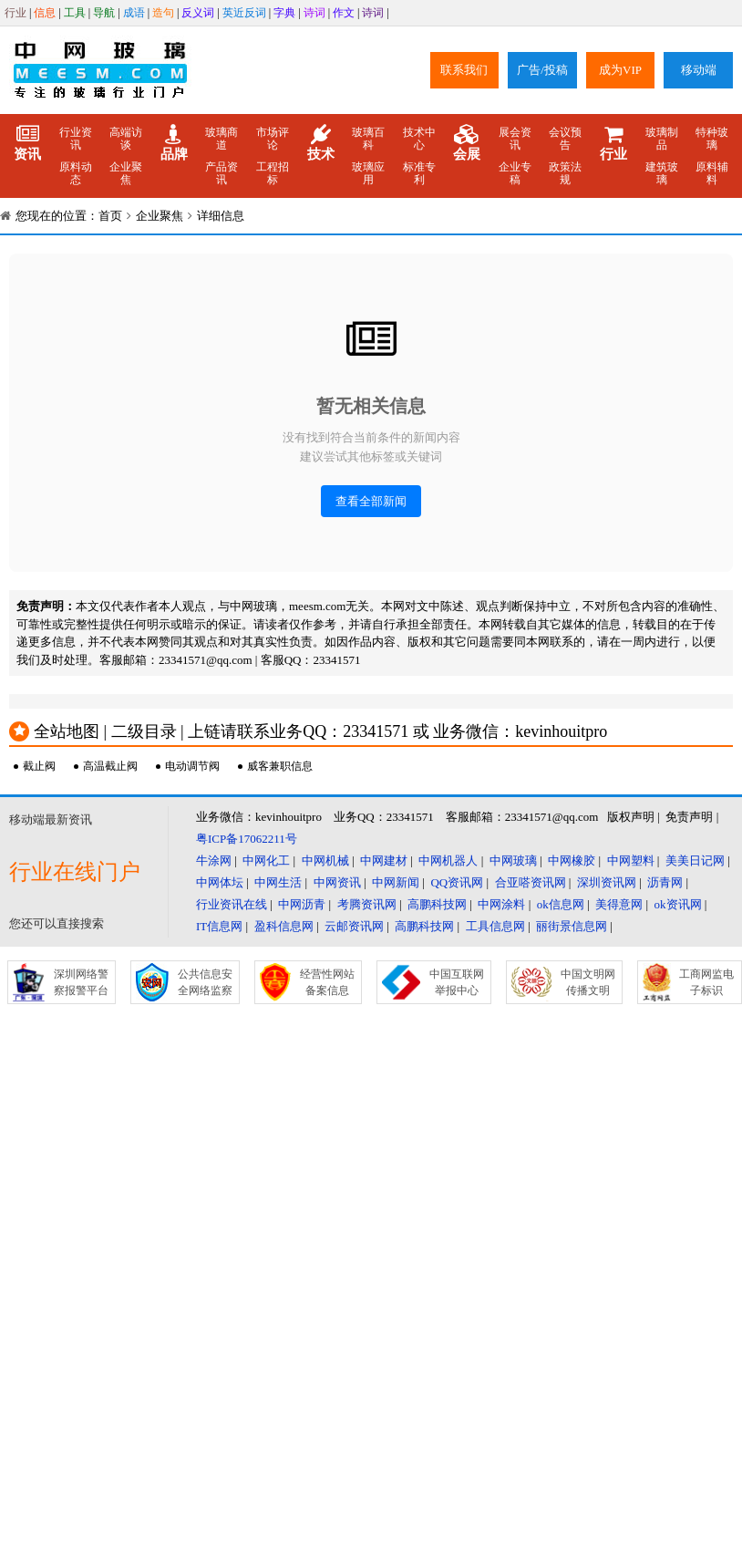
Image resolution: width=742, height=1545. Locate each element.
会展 (466, 143)
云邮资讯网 (354, 926)
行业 (15, 12)
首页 (110, 216)
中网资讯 (337, 882)
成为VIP (620, 70)
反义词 (197, 12)
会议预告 (565, 138)
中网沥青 (301, 904)
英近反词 (244, 12)
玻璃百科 (368, 138)
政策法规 (565, 173)
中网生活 (278, 882)
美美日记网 (695, 860)
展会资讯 (515, 138)
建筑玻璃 (661, 173)
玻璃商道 (221, 138)
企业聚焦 (125, 173)
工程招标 (272, 173)
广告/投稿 (542, 70)
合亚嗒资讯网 (530, 882)
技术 (321, 143)
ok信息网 (560, 904)
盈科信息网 (284, 926)
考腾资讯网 (367, 904)
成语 (134, 12)
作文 (344, 12)
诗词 (314, 12)
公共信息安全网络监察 (205, 982)
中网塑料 (630, 860)
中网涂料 (501, 904)
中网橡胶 (571, 860)
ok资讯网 (678, 904)
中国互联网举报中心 (456, 982)
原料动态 (75, 173)
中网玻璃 (513, 860)
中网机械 (325, 860)
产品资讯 (221, 173)
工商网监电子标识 (706, 982)
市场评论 (272, 138)
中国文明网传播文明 (588, 982)
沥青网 (665, 882)
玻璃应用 (368, 173)
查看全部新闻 (371, 501)
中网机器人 (448, 860)
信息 (45, 12)
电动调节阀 (192, 766)
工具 (75, 12)
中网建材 (383, 860)
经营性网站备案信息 (327, 982)
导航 (104, 12)
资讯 (27, 143)
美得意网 (619, 904)
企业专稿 (515, 173)
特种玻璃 (712, 138)
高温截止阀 (110, 766)
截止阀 (39, 766)
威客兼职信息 (280, 766)
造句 (163, 12)
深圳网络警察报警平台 (81, 982)
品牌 (174, 143)
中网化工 (266, 860)
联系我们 (464, 70)
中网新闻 (395, 882)
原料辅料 (712, 173)
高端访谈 (125, 138)
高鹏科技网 (437, 904)
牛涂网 (214, 860)
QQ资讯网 (456, 882)
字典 (284, 12)
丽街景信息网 (571, 926)
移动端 (698, 70)
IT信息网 (219, 926)
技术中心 (419, 138)
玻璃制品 (661, 138)
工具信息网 (495, 926)
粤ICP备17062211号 (246, 838)
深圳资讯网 (606, 882)
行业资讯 (75, 138)
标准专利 (419, 173)
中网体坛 (219, 882)
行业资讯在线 (231, 904)
